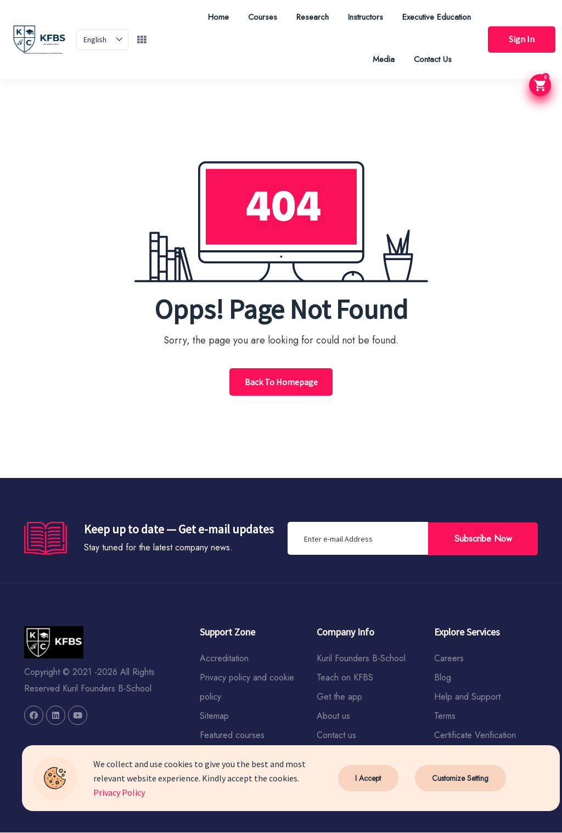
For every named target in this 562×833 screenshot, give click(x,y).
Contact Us (430, 59)
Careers (449, 658)
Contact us (336, 735)
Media (381, 59)
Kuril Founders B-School (361, 658)
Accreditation (224, 658)
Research (310, 17)
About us (333, 716)
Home (216, 17)
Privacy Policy (119, 792)
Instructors (363, 17)
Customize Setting (459, 778)
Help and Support (467, 697)
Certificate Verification (475, 735)
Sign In (520, 39)
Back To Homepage (281, 381)
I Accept (368, 778)
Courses (260, 17)
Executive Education (434, 17)
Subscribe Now (483, 538)
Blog (442, 678)
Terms (445, 716)
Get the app (339, 697)
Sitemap (214, 716)
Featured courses (232, 735)
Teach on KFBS (345, 678)
